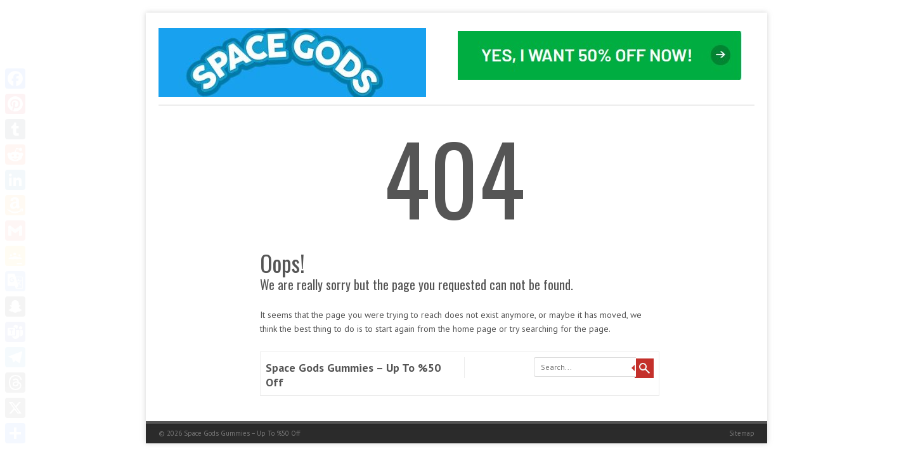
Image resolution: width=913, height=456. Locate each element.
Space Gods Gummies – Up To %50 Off (242, 433)
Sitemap (741, 433)
